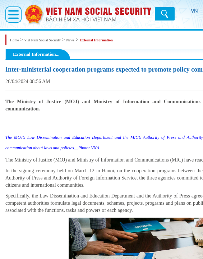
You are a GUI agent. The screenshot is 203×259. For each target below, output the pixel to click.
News (70, 40)
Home (14, 40)
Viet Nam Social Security (42, 40)
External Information (96, 40)
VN (190, 14)
